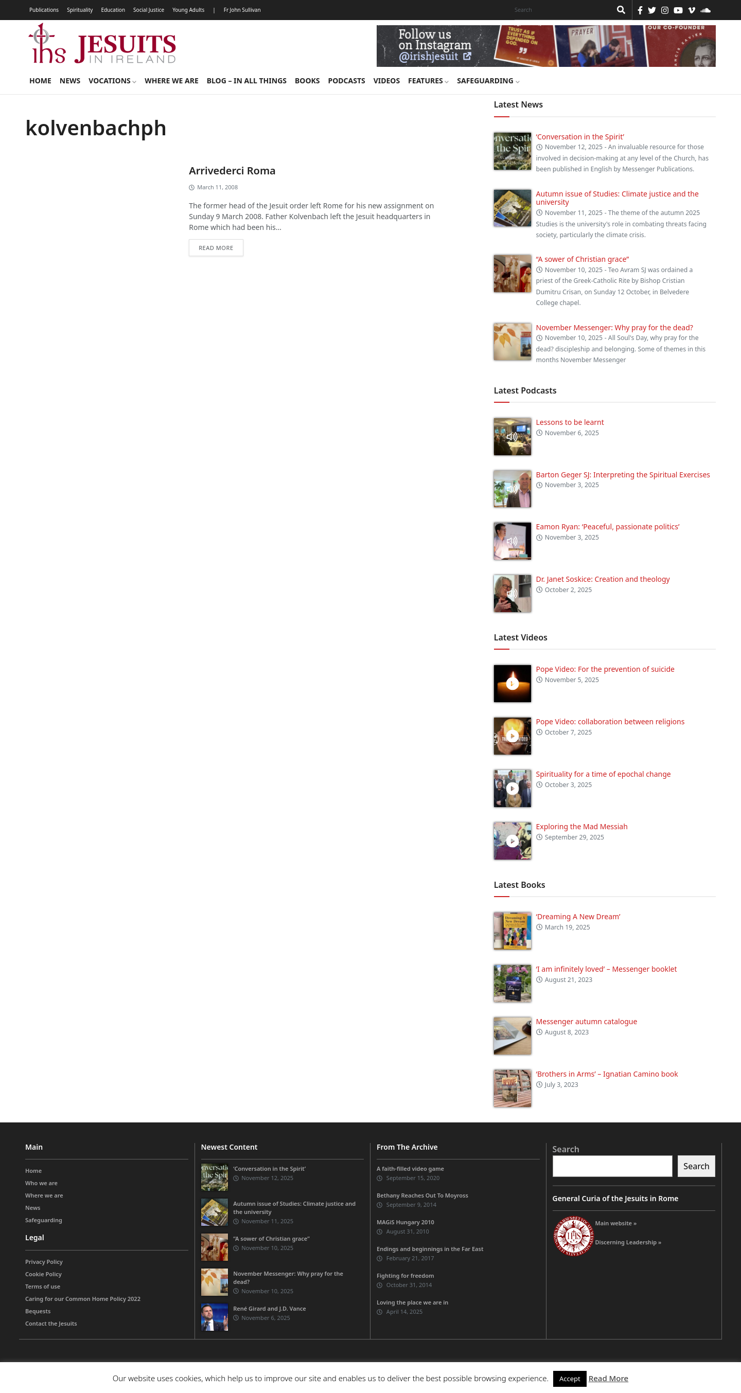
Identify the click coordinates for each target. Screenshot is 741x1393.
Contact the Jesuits (51, 1323)
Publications (44, 9)
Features (428, 80)
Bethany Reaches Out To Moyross (422, 1195)
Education (113, 9)
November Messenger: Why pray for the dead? (614, 327)
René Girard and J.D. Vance (269, 1308)
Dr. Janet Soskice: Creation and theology (603, 579)
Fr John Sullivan (242, 9)
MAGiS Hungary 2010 (405, 1222)
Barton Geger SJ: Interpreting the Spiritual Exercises (623, 474)
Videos (387, 80)
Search (566, 1149)
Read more (216, 248)
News (70, 80)
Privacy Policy (44, 1261)
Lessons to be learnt (570, 422)
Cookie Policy (43, 1274)
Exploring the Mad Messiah (582, 826)
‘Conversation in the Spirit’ (580, 136)
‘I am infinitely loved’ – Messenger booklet (606, 969)
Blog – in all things (247, 80)
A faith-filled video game (410, 1168)
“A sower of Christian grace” (582, 259)
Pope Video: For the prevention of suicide (606, 669)
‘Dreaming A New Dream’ (578, 916)
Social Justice (148, 9)
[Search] (560, 10)
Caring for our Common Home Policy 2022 (82, 1298)
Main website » (616, 1223)
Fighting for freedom (405, 1275)
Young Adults (188, 9)
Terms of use (42, 1286)
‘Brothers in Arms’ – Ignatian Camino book (607, 1074)
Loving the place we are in (412, 1302)
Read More (608, 1378)
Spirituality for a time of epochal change (603, 774)
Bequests (37, 1311)
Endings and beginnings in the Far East (430, 1249)
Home (40, 80)
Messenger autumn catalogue (587, 1021)
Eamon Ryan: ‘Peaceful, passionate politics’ (608, 526)
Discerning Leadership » (628, 1242)
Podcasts (346, 80)
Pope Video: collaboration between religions (610, 721)
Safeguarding (488, 80)
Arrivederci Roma (232, 170)
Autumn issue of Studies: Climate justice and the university (617, 198)
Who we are (41, 1183)
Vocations (112, 80)
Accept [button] (569, 1378)
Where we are (171, 80)
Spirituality (80, 9)
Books (307, 80)
